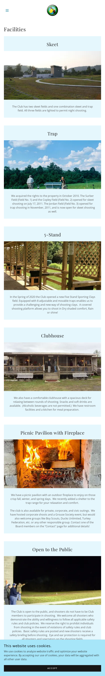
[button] (11, 10)
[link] (52, 10)
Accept (52, 668)
